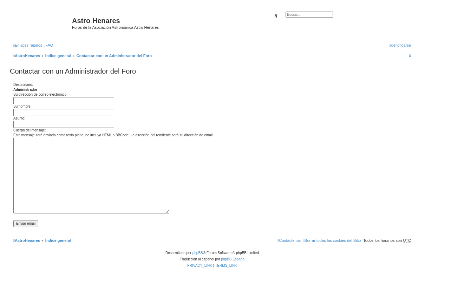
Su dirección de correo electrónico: (40, 94)
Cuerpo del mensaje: (29, 130)
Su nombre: (22, 106)
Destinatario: (23, 85)
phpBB (197, 253)
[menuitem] (48, 45)
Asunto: (19, 118)
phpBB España (232, 259)
